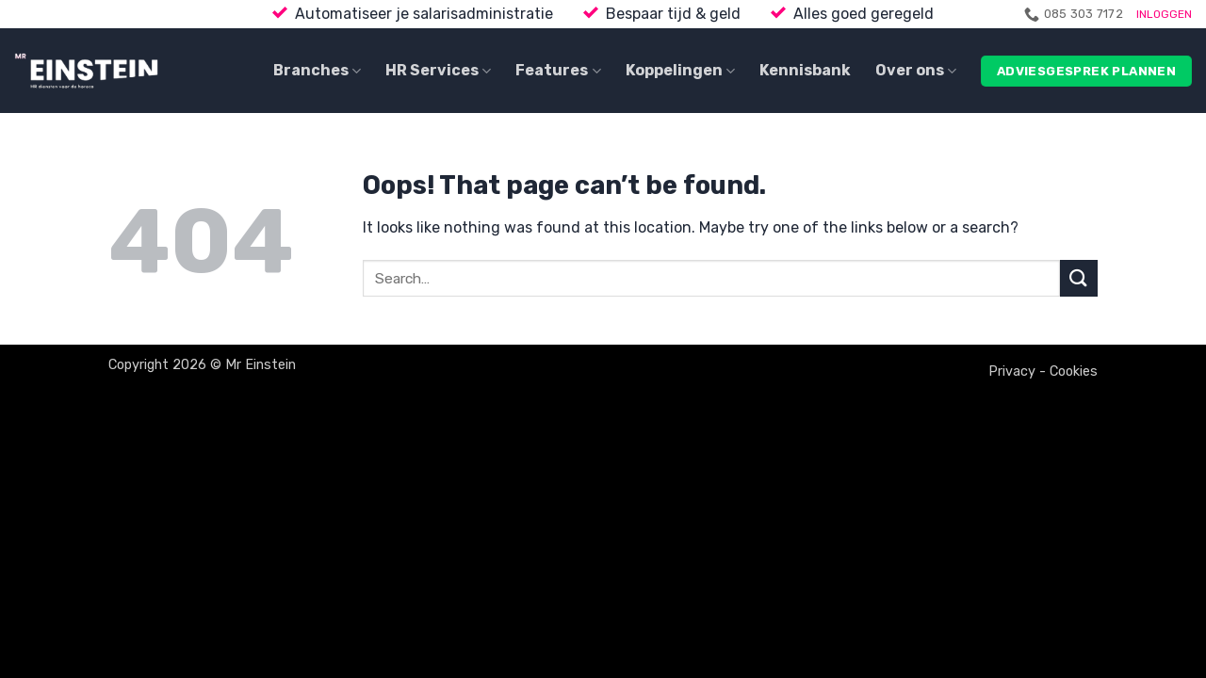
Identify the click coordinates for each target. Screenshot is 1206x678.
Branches (317, 70)
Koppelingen (680, 70)
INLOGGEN (1164, 14)
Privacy (1011, 371)
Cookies (1074, 371)
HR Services (438, 70)
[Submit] (1079, 278)
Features (557, 70)
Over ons (915, 70)
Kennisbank (805, 70)
